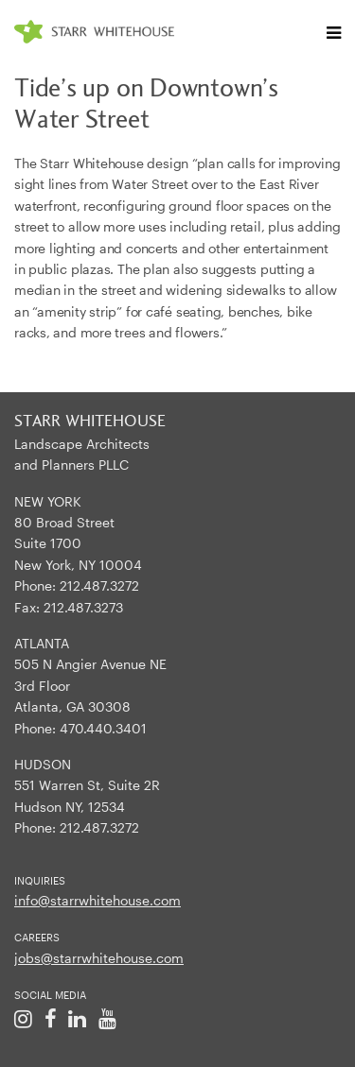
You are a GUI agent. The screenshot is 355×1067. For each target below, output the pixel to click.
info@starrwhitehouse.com (97, 900)
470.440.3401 (103, 728)
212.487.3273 (83, 607)
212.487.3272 (99, 585)
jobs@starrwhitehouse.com (99, 958)
